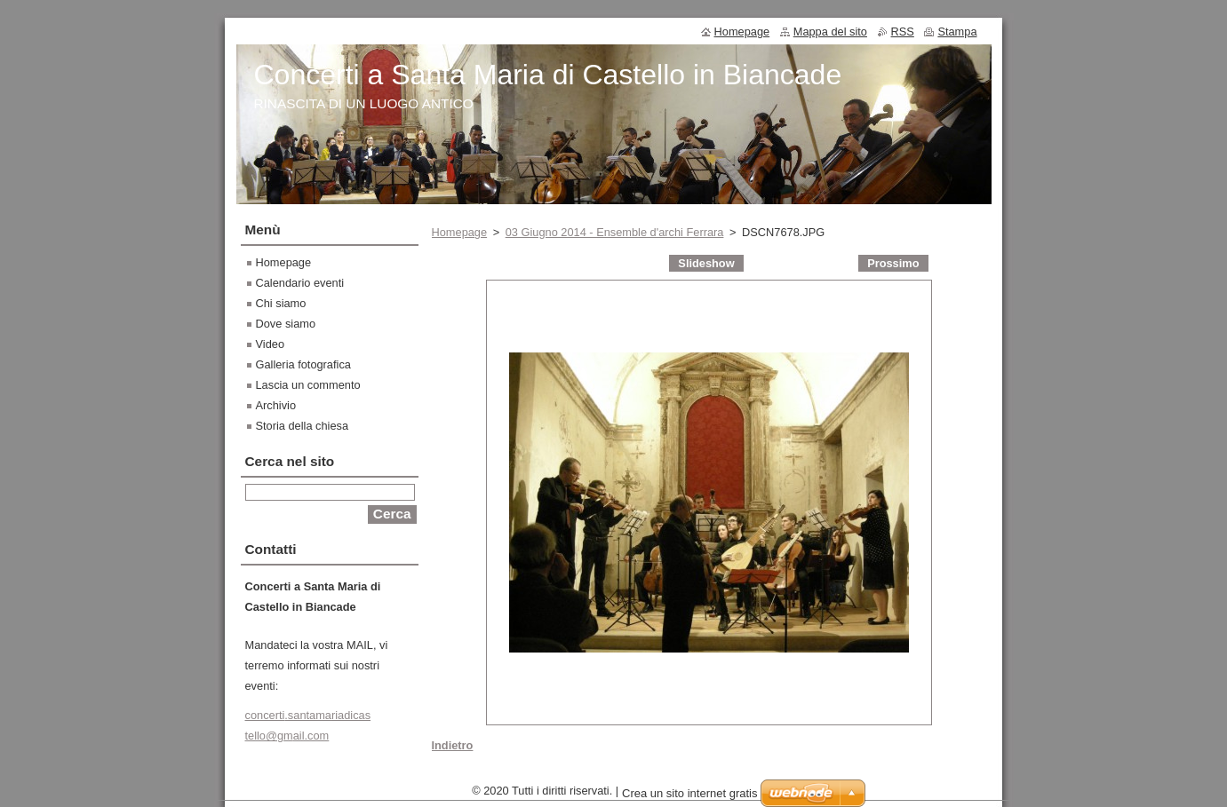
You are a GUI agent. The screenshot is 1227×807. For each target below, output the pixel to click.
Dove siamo (286, 323)
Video (270, 344)
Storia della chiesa (302, 425)
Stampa (956, 31)
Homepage (460, 232)
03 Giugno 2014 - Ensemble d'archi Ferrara (615, 232)
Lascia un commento (308, 385)
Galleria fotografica (303, 364)
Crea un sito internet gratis (689, 797)
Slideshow (706, 263)
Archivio (276, 405)
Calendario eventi (300, 282)
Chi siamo (281, 303)
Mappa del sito (830, 31)
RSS (902, 31)
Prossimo (893, 263)
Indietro (453, 745)
